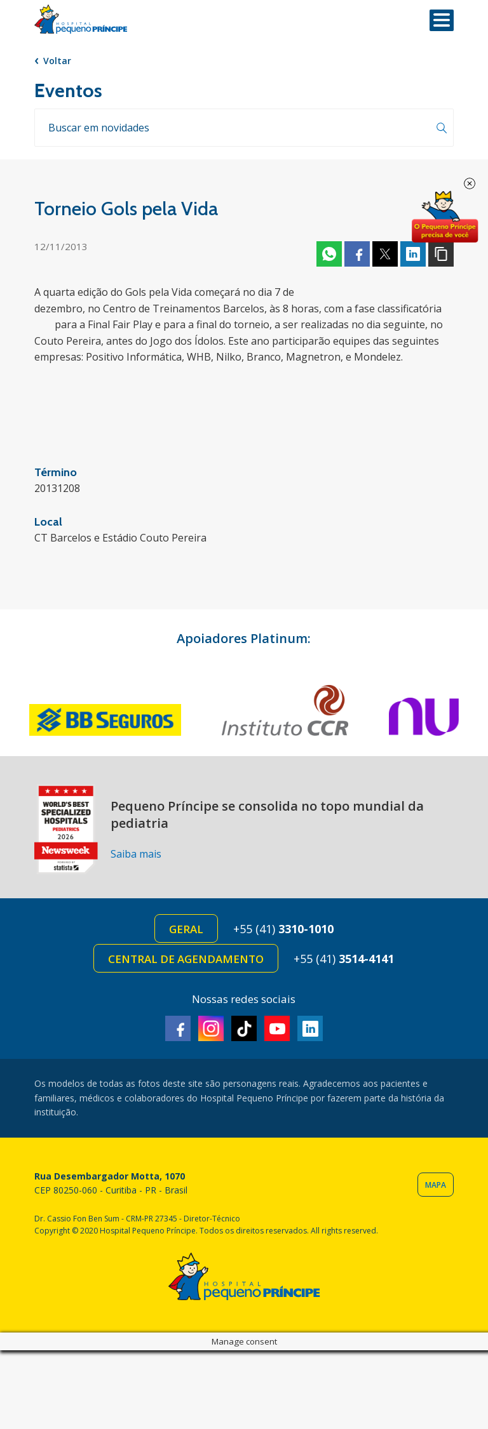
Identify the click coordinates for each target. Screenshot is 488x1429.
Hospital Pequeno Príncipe (80, 19)
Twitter (385, 254)
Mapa (435, 1185)
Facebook (357, 254)
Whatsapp (329, 254)
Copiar (441, 254)
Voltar (57, 61)
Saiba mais (136, 854)
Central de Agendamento (186, 959)
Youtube (277, 1028)
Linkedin (413, 254)
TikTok (244, 1028)
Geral (186, 929)
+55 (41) (283, 928)
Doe (445, 217)
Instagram (211, 1028)
